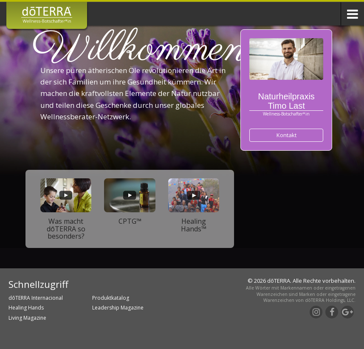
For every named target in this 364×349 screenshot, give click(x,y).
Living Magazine (27, 317)
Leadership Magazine (118, 307)
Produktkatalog (110, 297)
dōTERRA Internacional (35, 297)
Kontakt (286, 135)
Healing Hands (26, 307)
